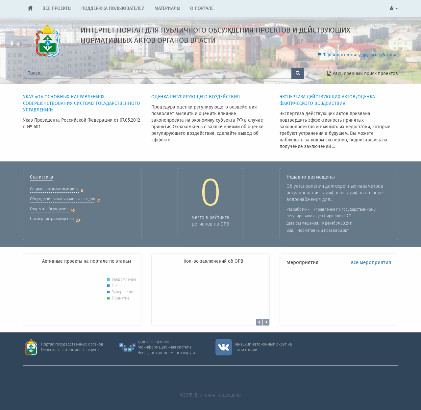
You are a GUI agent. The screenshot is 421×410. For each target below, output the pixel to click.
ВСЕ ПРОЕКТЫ (56, 8)
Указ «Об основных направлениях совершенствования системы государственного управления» (81, 104)
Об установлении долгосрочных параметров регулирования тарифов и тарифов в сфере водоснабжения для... (334, 193)
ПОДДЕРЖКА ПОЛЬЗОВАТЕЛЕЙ (113, 8)
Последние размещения (52, 219)
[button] (394, 8)
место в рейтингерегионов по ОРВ (210, 221)
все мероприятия (371, 262)
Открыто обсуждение (49, 209)
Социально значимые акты (54, 189)
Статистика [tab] (41, 178)
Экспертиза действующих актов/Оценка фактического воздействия (327, 100)
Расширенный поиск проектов (362, 73)
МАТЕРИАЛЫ (167, 8)
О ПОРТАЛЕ (201, 8)
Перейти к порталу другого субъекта (357, 55)
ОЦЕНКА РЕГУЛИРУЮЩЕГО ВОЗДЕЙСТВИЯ (195, 97)
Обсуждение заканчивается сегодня (62, 199)
